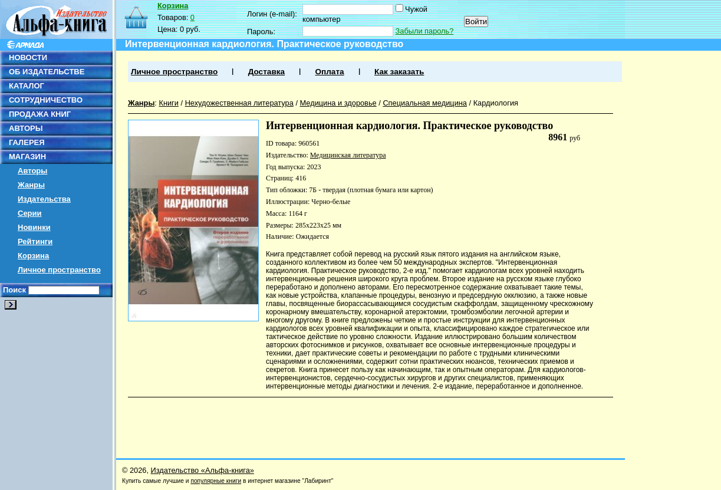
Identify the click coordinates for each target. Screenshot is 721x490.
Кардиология (495, 102)
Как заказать (399, 71)
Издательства (44, 199)
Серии (30, 213)
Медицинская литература (348, 155)
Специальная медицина (425, 102)
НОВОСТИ (28, 57)
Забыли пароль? (425, 31)
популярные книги (215, 481)
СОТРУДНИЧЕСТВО (46, 100)
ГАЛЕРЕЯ (27, 142)
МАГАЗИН (27, 156)
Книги (169, 102)
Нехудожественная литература (239, 102)
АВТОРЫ (25, 128)
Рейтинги (35, 241)
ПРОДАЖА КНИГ (40, 114)
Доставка (266, 71)
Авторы (32, 170)
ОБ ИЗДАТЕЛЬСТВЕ (46, 71)
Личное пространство (59, 269)
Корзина (33, 255)
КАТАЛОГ (26, 85)
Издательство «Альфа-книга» (202, 470)
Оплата (329, 71)
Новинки (34, 227)
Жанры (31, 184)
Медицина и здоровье (338, 102)
